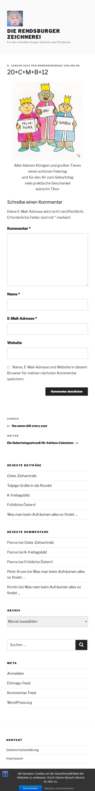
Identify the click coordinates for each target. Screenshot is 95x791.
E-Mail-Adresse (22, 318)
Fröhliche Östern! (21, 505)
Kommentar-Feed (21, 693)
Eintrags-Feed (18, 683)
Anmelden (15, 673)
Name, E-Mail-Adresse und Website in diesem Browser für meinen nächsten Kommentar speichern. (47, 373)
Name (13, 294)
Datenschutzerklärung (22, 750)
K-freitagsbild (18, 495)
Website (14, 343)
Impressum (14, 758)
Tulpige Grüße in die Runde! (29, 485)
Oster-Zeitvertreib (22, 476)
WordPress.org (19, 702)
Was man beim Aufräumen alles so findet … (42, 514)
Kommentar (19, 228)
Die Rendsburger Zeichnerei (33, 34)
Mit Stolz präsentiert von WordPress (29, 781)
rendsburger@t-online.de (59, 65)
